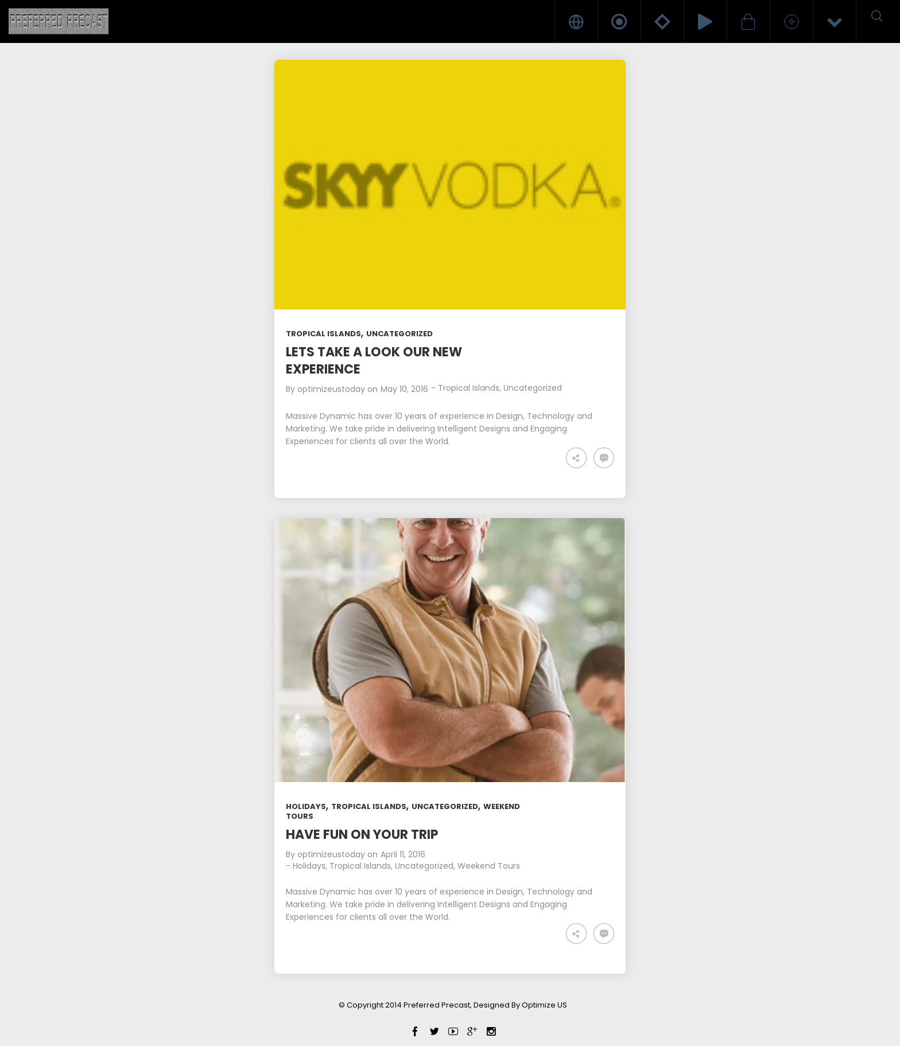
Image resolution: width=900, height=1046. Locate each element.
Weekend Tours (488, 866)
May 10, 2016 (404, 389)
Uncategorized (399, 333)
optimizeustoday (331, 389)
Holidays (306, 806)
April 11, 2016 (403, 854)
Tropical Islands (323, 333)
